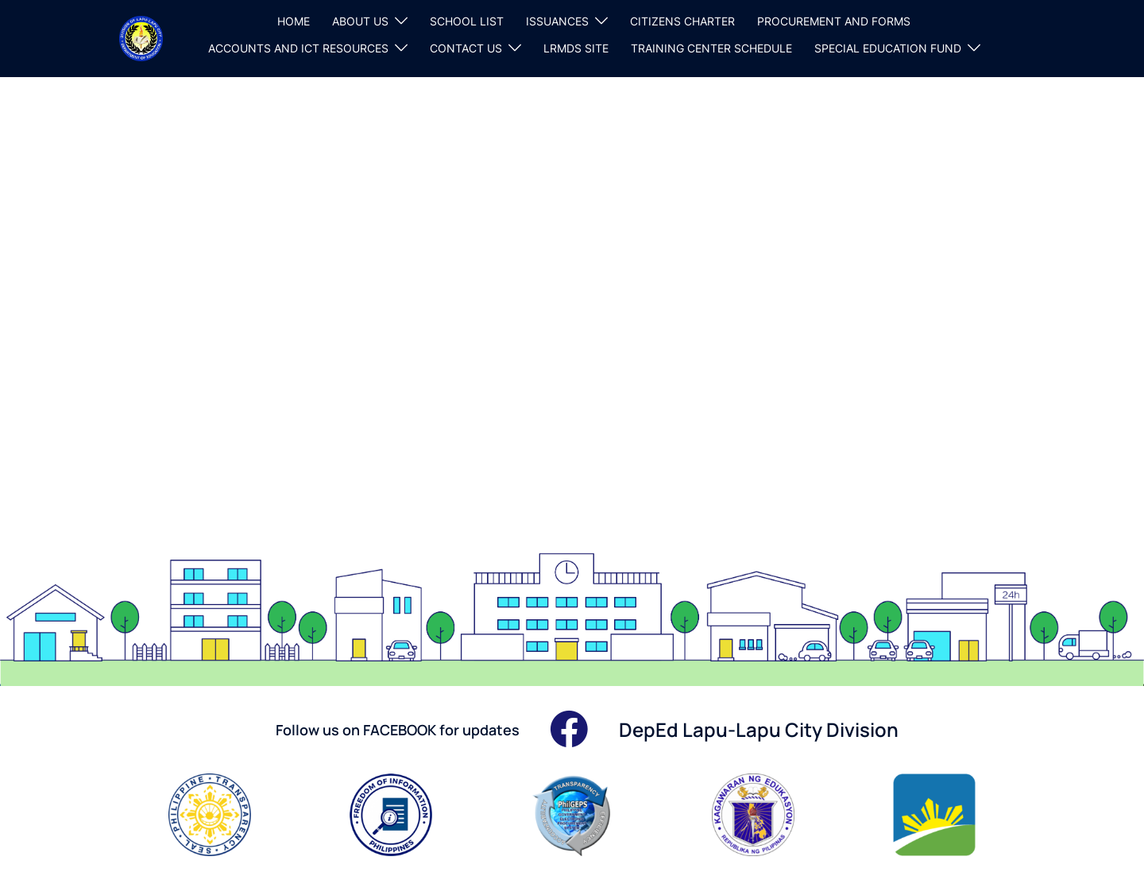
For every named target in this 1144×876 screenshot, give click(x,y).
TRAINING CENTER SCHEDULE (711, 48)
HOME (293, 21)
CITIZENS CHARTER (682, 21)
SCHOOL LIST (467, 21)
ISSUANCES (557, 21)
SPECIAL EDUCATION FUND (887, 48)
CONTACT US (466, 48)
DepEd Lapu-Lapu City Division (759, 729)
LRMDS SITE (576, 48)
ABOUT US (360, 21)
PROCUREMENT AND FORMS (833, 21)
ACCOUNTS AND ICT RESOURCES (298, 48)
